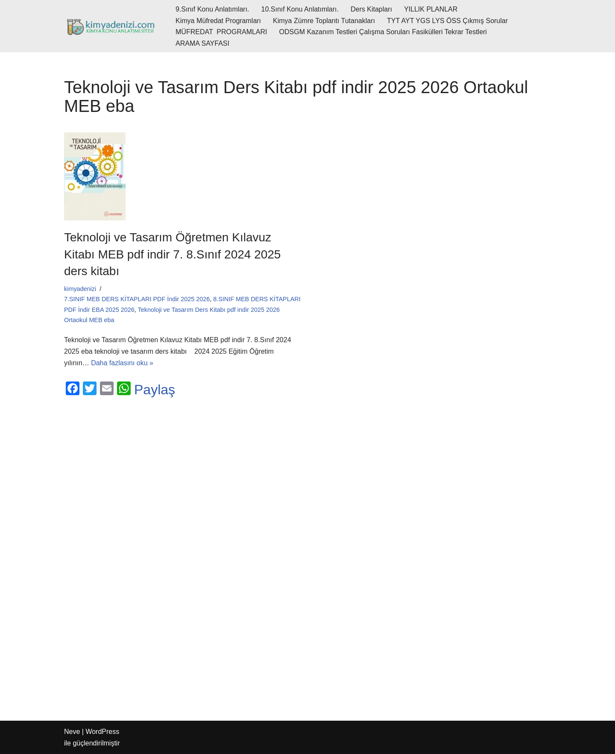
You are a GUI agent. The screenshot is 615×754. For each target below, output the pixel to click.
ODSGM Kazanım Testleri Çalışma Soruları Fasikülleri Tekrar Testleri (383, 31)
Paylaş (154, 389)
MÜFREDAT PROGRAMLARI (221, 31)
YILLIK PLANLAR (430, 9)
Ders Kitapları (371, 9)
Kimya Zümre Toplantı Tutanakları (324, 20)
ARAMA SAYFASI (202, 43)
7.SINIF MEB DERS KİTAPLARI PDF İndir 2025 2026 (137, 299)
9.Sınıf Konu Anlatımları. (212, 9)
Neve (72, 731)
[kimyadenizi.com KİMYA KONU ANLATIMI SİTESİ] (112, 26)
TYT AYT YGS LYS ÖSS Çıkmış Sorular (447, 20)
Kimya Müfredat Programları (218, 20)
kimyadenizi (80, 288)
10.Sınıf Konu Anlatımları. (300, 9)
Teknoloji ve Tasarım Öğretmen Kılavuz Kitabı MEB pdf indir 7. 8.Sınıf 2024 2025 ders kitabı (172, 254)
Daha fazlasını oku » (122, 363)
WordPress (102, 731)
